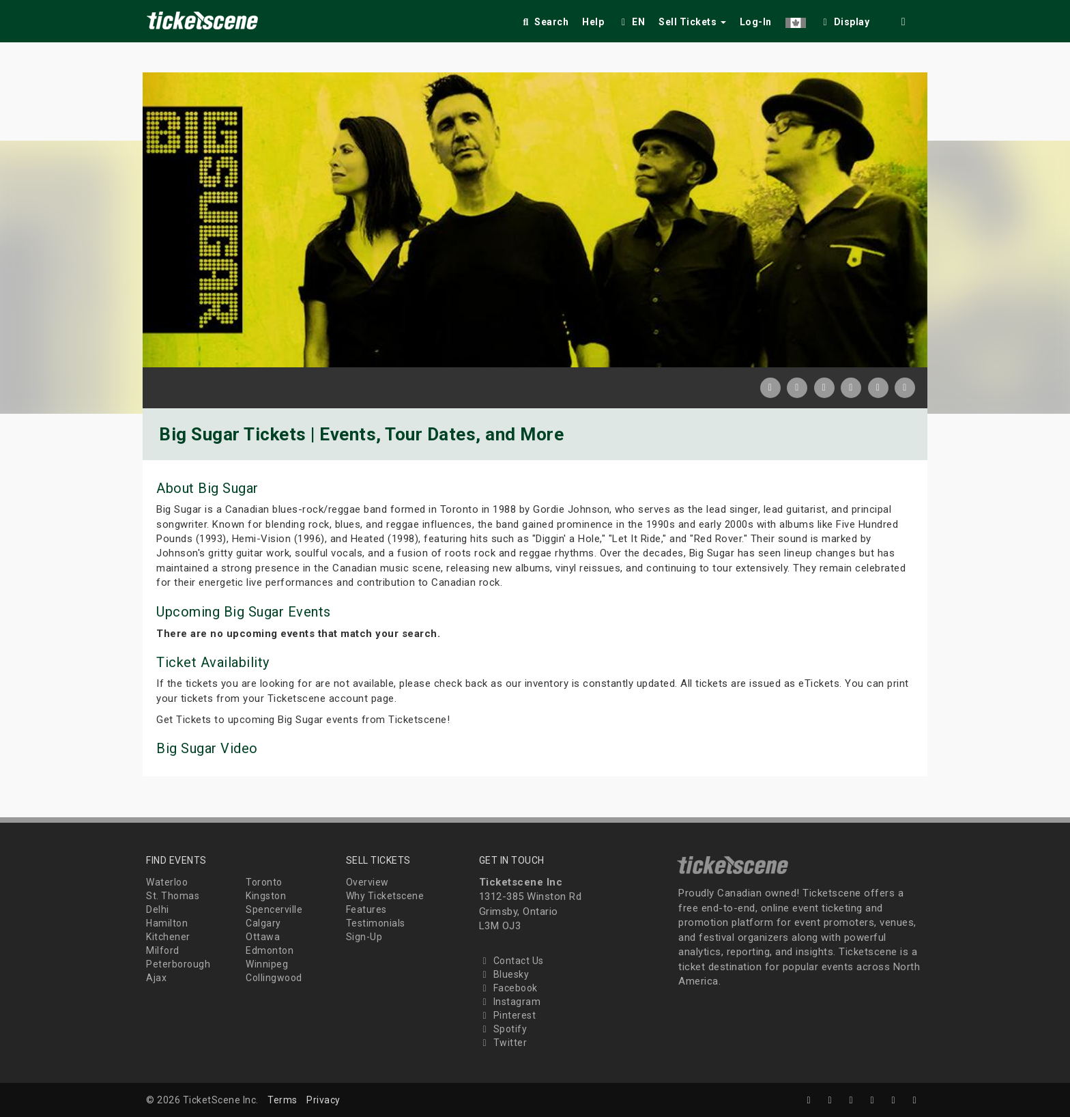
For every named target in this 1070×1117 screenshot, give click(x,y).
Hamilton (167, 923)
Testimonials (375, 923)
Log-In (756, 21)
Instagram (510, 1001)
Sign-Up (364, 936)
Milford (162, 950)
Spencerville (274, 909)
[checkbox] (845, 19)
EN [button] (631, 21)
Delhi (157, 909)
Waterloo (167, 882)
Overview (367, 882)
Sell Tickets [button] (692, 21)
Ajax (156, 977)
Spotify (503, 1028)
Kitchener (168, 936)
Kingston (266, 895)
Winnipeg (267, 964)
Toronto (264, 882)
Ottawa (263, 936)
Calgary (263, 923)
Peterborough (178, 964)
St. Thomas (172, 895)
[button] (796, 19)
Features (366, 909)
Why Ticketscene (385, 895)
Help (593, 21)
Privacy (323, 1099)
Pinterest (507, 1015)
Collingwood (274, 977)
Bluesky (504, 974)
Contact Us (511, 960)
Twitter (503, 1042)
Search (544, 21)
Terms (283, 1099)
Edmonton (269, 950)
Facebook (508, 987)
